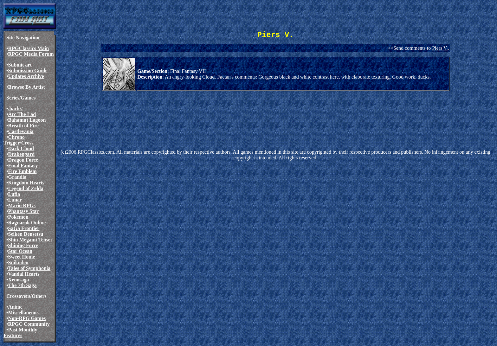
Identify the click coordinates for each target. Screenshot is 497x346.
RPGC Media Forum (31, 54)
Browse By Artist (26, 87)
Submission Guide (28, 70)
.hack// (15, 108)
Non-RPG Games (27, 318)
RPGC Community (29, 324)
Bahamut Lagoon (27, 120)
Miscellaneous (23, 312)
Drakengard (21, 154)
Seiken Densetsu (25, 234)
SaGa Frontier (24, 228)
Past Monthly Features (20, 332)
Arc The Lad (22, 114)
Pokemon (18, 217)
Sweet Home (21, 257)
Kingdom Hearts (26, 182)
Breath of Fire (23, 125)
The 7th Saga (22, 285)
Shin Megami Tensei (30, 239)
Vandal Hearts (24, 274)
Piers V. (440, 48)
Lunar (15, 199)
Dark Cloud (21, 148)
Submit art (20, 64)
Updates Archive (26, 76)
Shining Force (23, 245)
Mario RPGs (22, 205)
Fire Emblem (22, 171)
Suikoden (18, 262)
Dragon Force (23, 160)
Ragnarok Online (27, 222)
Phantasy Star (23, 211)
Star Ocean (20, 251)
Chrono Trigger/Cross (18, 139)
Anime (15, 307)
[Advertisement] (173, 111)
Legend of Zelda (25, 188)
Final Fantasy (23, 165)
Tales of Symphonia (29, 268)
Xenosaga (18, 279)
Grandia (17, 177)
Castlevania (21, 131)
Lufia (14, 194)
